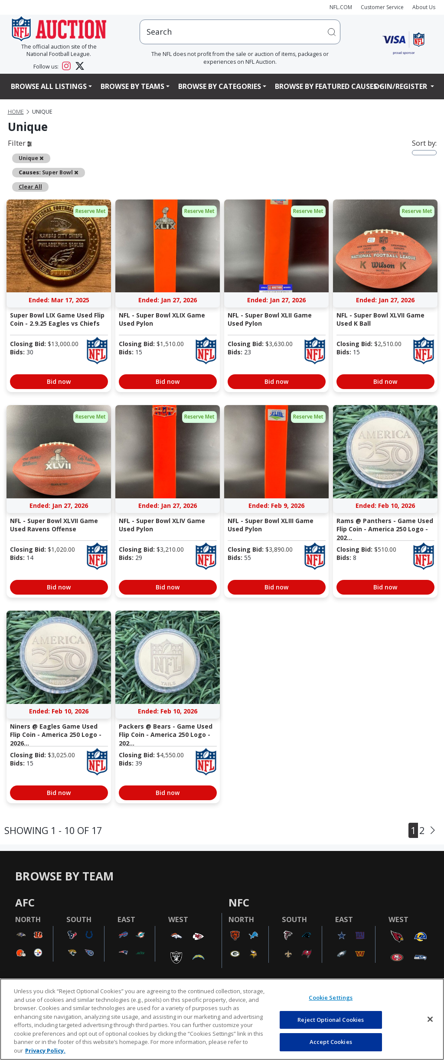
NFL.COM (341, 7)
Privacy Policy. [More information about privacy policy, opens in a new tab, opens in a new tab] (45, 1050)
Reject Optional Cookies (330, 1020)
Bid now (59, 381)
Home (16, 111)
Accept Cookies (331, 1042)
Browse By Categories (219, 86)
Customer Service (382, 7)
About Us (423, 7)
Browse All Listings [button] (49, 86)
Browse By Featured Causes (326, 86)
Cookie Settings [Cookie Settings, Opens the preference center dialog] (331, 997)
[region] (222, 1019)
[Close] (430, 1019)
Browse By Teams (132, 86)
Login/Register (399, 86)
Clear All (30, 186)
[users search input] (240, 32)
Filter (20, 143)
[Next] (433, 831)
